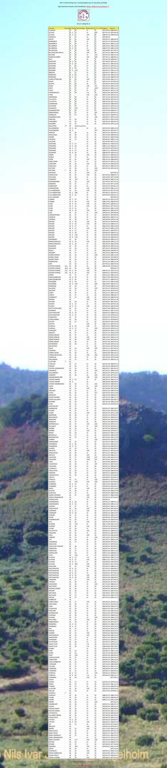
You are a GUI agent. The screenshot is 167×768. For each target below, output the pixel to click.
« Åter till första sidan (83, 765)
